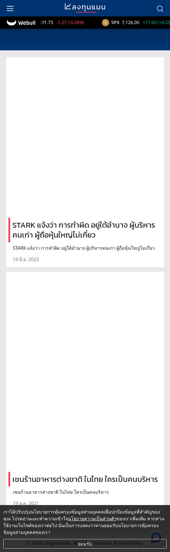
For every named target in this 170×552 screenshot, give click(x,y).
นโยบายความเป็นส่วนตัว (92, 519)
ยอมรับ (85, 544)
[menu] (10, 8)
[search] (159, 8)
